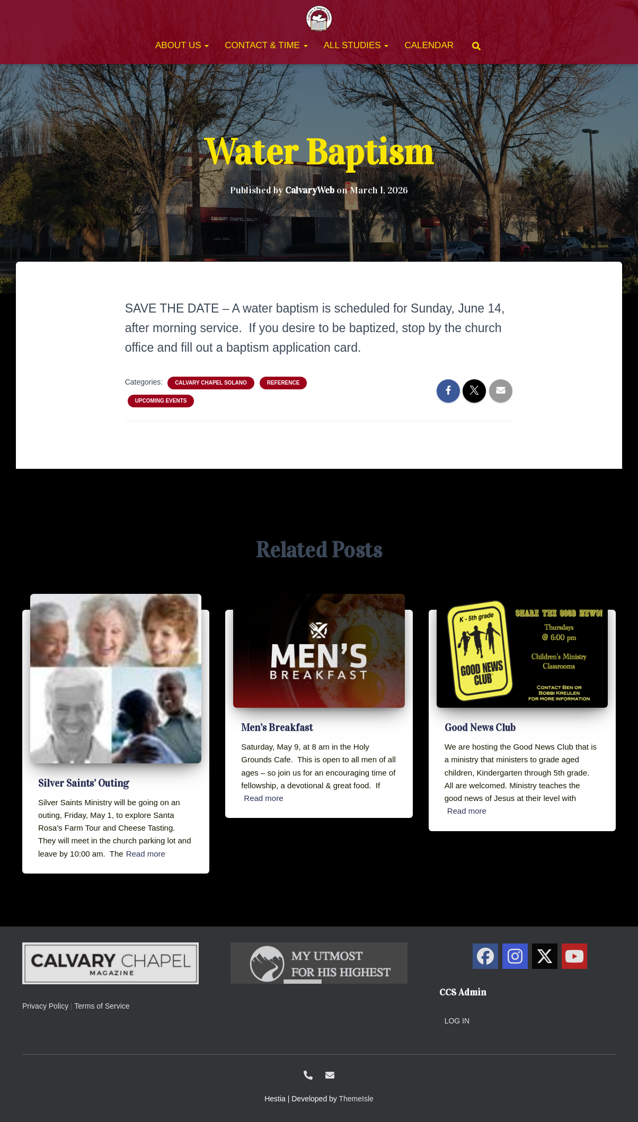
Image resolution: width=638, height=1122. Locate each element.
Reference (283, 383)
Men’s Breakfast (277, 728)
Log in (457, 1021)
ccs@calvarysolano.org (330, 1075)
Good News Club (480, 728)
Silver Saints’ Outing (83, 783)
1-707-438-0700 (308, 1075)
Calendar (429, 45)
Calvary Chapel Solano (211, 383)
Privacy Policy (45, 1006)
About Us (182, 45)
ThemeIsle (356, 1098)
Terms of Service (101, 1006)
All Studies (356, 45)
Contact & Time (266, 45)
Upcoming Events (161, 401)
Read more (145, 853)
